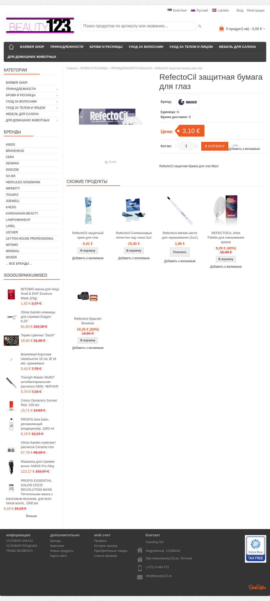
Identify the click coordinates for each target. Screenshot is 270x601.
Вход (240, 10)
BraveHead (15, 151)
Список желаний (105, 556)
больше (31, 516)
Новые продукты (61, 551)
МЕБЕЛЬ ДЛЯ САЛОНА (237, 47)
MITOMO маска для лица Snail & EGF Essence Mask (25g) (40, 293)
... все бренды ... (19, 263)
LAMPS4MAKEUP (18, 220)
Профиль (100, 541)
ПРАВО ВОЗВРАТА (19, 551)
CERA (10, 157)
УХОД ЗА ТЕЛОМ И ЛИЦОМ (191, 47)
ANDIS (10, 144)
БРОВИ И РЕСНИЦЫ (106, 47)
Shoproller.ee (257, 587)
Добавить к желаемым (244, 149)
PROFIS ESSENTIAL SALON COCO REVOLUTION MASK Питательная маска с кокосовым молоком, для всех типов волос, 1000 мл (29, 492)
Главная (71, 68)
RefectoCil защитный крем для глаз (87, 235)
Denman (12, 163)
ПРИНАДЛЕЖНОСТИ (66, 47)
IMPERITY (13, 188)
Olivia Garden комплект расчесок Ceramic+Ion (38, 445)
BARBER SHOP (32, 47)
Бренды (55, 541)
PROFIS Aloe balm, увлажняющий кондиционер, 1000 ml (37, 424)
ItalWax (12, 194)
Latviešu (220, 10)
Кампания (57, 546)
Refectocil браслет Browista (87, 321)
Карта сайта (58, 556)
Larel (10, 226)
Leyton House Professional (30, 238)
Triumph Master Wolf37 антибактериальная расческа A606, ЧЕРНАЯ (39, 381)
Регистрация (255, 10)
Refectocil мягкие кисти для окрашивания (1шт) (180, 235)
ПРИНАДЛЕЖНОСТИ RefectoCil (132, 68)
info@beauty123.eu (159, 576)
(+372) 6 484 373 (157, 567)
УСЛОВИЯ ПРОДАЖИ (21, 546)
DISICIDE (12, 169)
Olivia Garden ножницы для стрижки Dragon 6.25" (38, 316)
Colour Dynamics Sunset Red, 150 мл (39, 402)
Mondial (13, 251)
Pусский (199, 10)
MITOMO (12, 245)
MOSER (11, 257)
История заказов (105, 546)
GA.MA (11, 176)
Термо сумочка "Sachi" (38, 335)
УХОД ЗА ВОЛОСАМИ (146, 47)
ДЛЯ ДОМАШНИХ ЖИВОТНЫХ (32, 57)
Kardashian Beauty (22, 213)
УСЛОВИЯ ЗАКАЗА (19, 541)
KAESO (11, 207)
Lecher (12, 232)
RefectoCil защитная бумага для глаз (178, 68)
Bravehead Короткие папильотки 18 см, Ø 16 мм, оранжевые (38, 358)
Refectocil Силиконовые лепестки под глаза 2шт (134, 235)
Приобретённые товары (110, 551)
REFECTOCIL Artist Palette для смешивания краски (226, 237)
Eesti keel (177, 10)
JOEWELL (13, 201)
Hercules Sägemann (23, 182)
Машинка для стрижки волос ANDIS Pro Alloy (37, 464)
